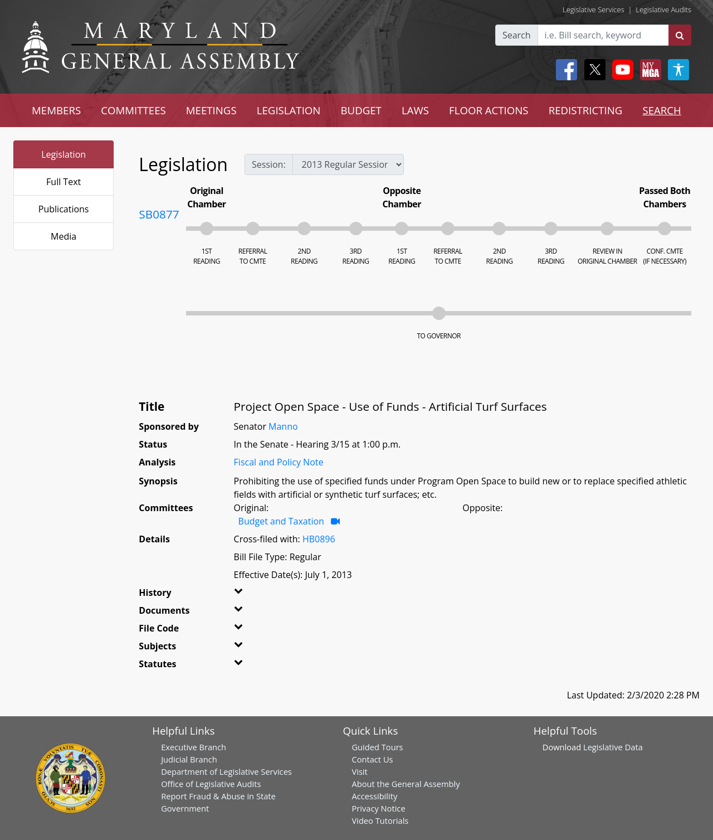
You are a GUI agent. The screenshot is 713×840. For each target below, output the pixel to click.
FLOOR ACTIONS (489, 110)
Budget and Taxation (281, 521)
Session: (269, 164)
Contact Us (372, 759)
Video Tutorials (379, 820)
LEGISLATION (289, 110)
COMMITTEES (133, 110)
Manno (283, 426)
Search (516, 35)
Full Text (63, 182)
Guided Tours (377, 746)
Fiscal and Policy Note (279, 462)
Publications (63, 209)
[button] (249, 595)
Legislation (63, 154)
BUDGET (360, 110)
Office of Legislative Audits (211, 783)
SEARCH (661, 110)
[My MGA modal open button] (648, 69)
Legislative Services (593, 9)
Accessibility (374, 796)
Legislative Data (613, 746)
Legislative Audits (663, 9)
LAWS (415, 110)
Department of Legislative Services (226, 771)
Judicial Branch (189, 759)
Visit (359, 771)
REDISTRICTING (586, 110)
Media (63, 236)
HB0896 (318, 539)
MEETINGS (211, 110)
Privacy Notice (378, 808)
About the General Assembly (405, 783)
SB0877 (159, 214)
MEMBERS (56, 110)
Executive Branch (193, 746)
